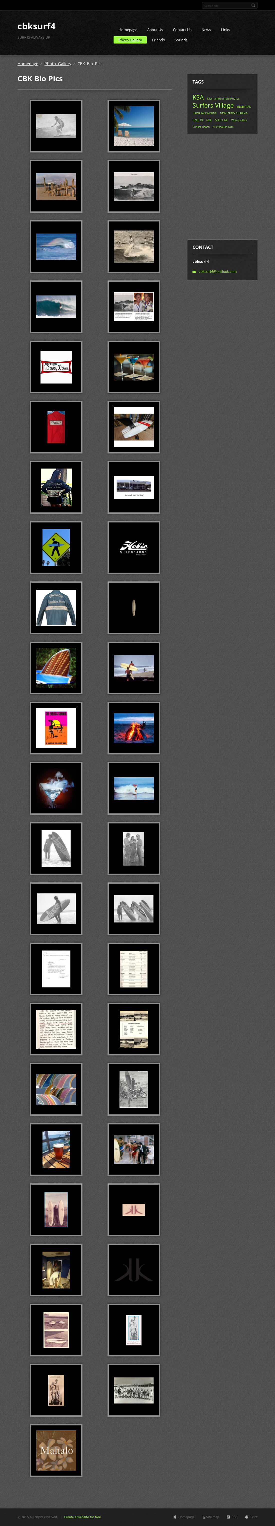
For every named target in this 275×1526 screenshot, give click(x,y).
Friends (158, 41)
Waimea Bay (239, 122)
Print (254, 1517)
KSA (198, 99)
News (206, 31)
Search (253, 5)
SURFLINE (221, 122)
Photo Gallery (130, 41)
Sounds (181, 41)
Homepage (127, 31)
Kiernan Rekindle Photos (223, 100)
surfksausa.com (223, 129)
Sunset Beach (201, 129)
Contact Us (182, 31)
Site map (212, 1517)
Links (225, 31)
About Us (155, 31)
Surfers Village (213, 107)
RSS (235, 1517)
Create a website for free (82, 1517)
